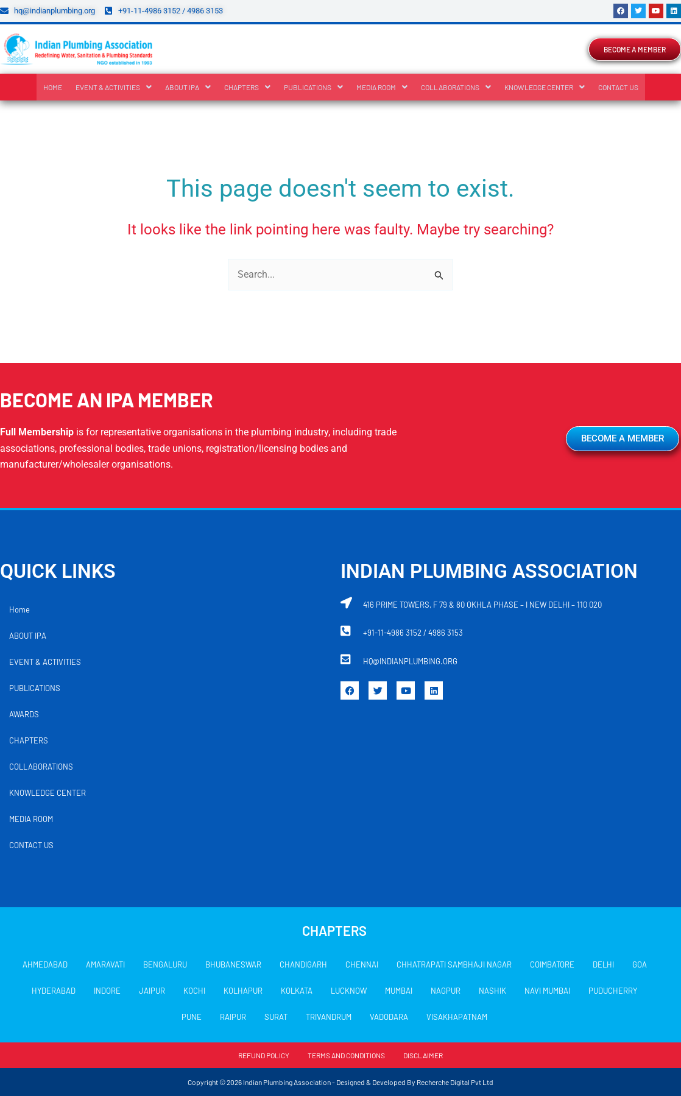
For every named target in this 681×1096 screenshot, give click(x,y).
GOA (639, 964)
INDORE (107, 991)
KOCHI (194, 991)
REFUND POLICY (263, 1055)
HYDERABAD (54, 991)
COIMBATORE (552, 964)
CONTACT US (618, 87)
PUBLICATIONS (313, 87)
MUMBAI (398, 991)
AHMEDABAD (45, 964)
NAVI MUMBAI (547, 991)
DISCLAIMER (423, 1055)
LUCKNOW (349, 991)
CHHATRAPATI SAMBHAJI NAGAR (454, 964)
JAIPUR (152, 991)
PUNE (192, 1017)
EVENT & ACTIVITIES (114, 87)
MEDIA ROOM (382, 87)
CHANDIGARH (303, 964)
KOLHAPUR (243, 991)
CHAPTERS (247, 87)
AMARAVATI (105, 964)
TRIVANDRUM (328, 1017)
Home (52, 87)
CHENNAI (361, 964)
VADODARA (389, 1017)
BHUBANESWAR (233, 964)
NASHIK (492, 991)
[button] (113, 87)
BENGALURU (165, 964)
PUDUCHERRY (612, 991)
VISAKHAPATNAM (456, 1017)
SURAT (276, 1017)
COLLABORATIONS (456, 87)
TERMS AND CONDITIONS (346, 1055)
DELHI (603, 964)
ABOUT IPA (188, 87)
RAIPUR (233, 1017)
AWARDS (24, 714)
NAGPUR (445, 991)
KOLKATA (296, 991)
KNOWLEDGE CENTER (544, 87)
